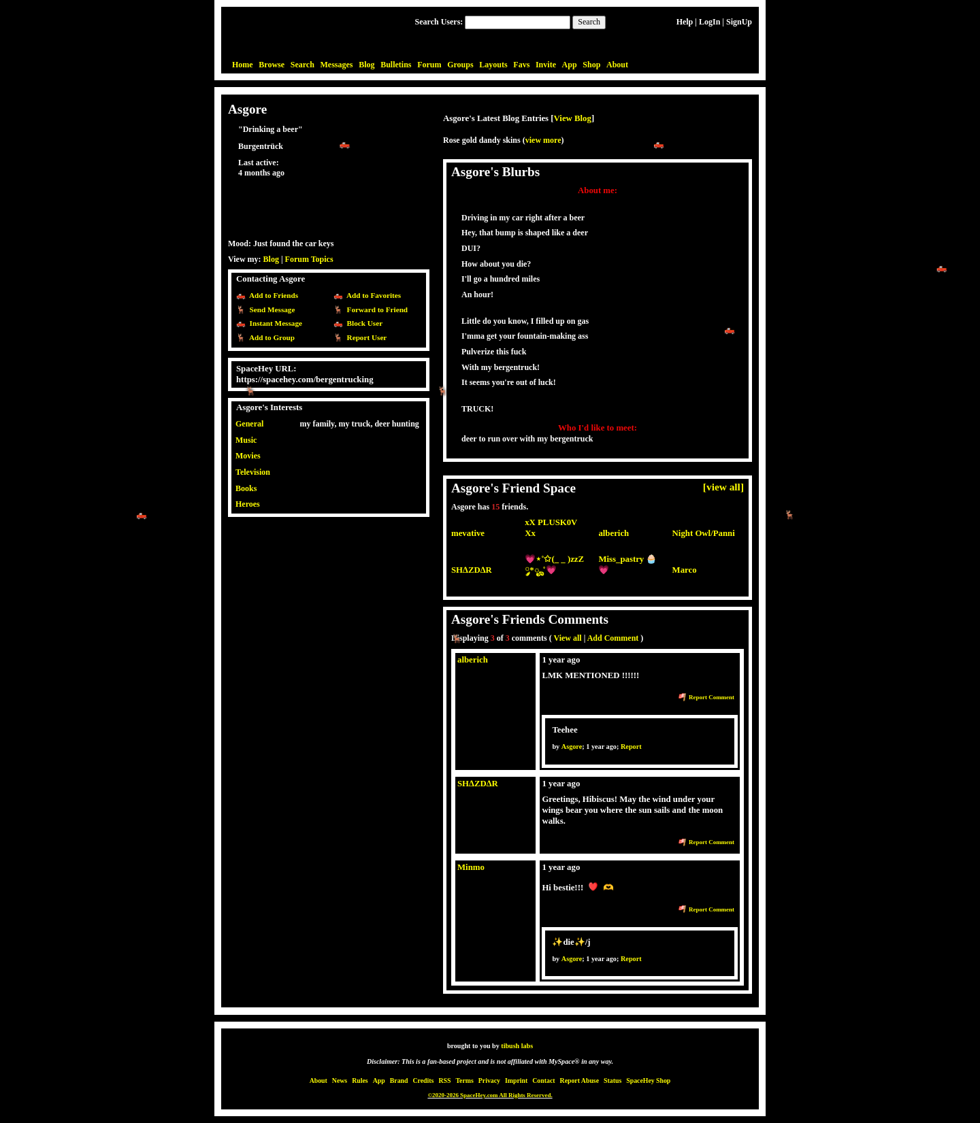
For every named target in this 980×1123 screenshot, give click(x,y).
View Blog (572, 118)
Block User (362, 323)
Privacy (489, 1080)
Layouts (493, 64)
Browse (271, 64)
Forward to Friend (375, 309)
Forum (429, 64)
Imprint (516, 1080)
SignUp (739, 22)
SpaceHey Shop (648, 1080)
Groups (460, 64)
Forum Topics (309, 259)
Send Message (270, 309)
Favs (521, 64)
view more (543, 140)
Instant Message (274, 323)
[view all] (723, 486)
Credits (423, 1080)
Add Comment (613, 638)
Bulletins (395, 64)
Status (612, 1080)
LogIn (709, 22)
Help (684, 22)
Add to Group (270, 337)
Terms (464, 1080)
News (339, 1080)
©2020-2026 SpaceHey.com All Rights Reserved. (489, 1095)
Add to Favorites (372, 295)
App (569, 64)
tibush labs (517, 1046)
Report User (365, 337)
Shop (591, 64)
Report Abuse (579, 1080)
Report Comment (706, 697)
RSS (444, 1080)
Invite (546, 64)
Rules (360, 1080)
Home (242, 64)
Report (631, 746)
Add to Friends (272, 295)
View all (567, 638)
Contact (543, 1080)
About (617, 64)
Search (589, 22)
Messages (337, 64)
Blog (366, 64)
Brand (399, 1080)
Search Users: (439, 22)
